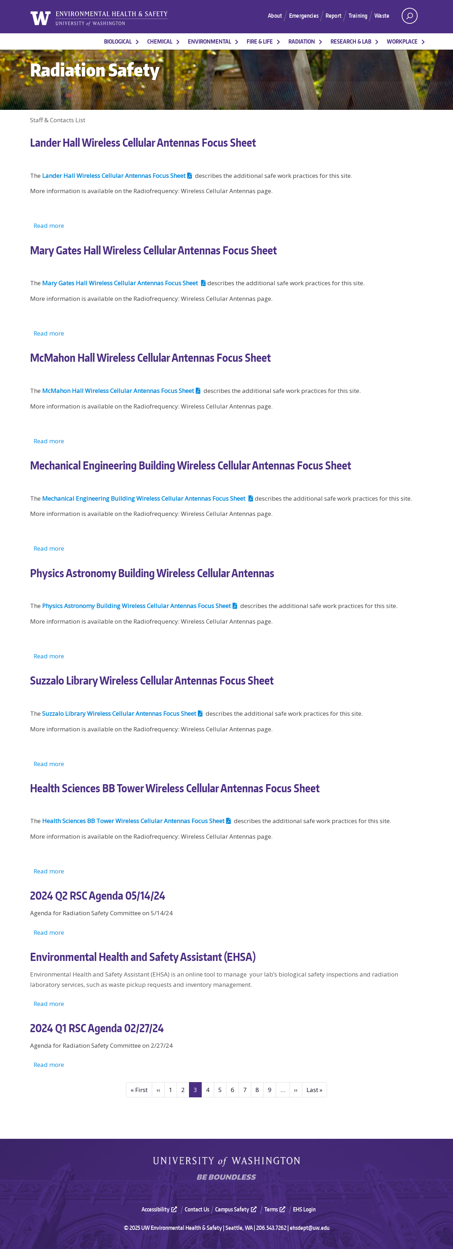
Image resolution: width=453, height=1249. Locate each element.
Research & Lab (351, 41)
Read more (49, 225)
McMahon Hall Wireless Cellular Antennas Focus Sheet (122, 391)
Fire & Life (260, 41)
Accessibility (160, 1209)
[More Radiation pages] (320, 41)
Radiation (301, 41)
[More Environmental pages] (236, 41)
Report (330, 15)
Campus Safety (236, 1209)
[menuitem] (162, 1209)
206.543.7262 (271, 1227)
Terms (275, 1209)
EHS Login (304, 1209)
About (268, 15)
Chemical (159, 41)
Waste (381, 15)
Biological (118, 41)
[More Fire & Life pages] (278, 41)
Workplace (402, 41)
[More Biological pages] (137, 41)
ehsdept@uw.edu (309, 1227)
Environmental (209, 41)
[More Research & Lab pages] (376, 41)
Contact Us (197, 1209)
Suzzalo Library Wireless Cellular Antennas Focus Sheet (123, 713)
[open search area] (410, 16)
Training (356, 15)
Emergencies (299, 15)
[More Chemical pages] (178, 41)
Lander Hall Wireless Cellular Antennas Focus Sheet (118, 175)
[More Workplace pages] (423, 41)
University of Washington (226, 1162)
